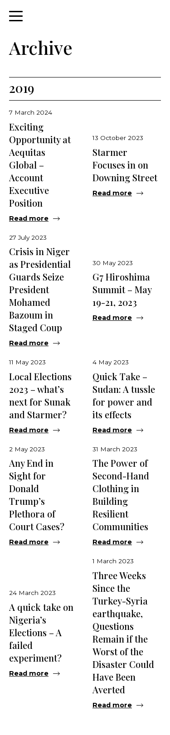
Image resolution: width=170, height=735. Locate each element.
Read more (29, 218)
